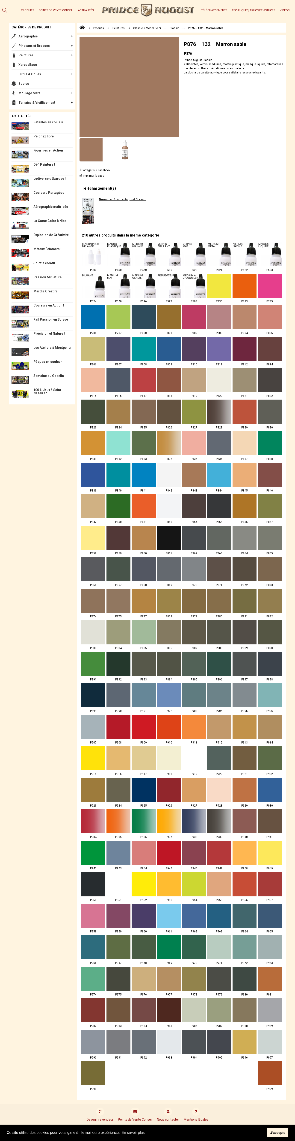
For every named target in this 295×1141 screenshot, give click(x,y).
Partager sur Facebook (95, 170)
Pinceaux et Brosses (34, 46)
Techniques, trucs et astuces (253, 10)
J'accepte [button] (277, 1133)
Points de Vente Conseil (56, 10)
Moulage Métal (29, 93)
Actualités (86, 10)
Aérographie (28, 36)
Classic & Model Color (147, 28)
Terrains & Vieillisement (36, 102)
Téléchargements (214, 10)
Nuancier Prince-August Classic (122, 199)
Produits (27, 10)
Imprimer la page (92, 175)
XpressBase (27, 65)
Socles (23, 83)
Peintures (25, 55)
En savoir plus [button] (133, 1133)
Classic (174, 28)
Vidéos (284, 10)
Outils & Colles (29, 74)
